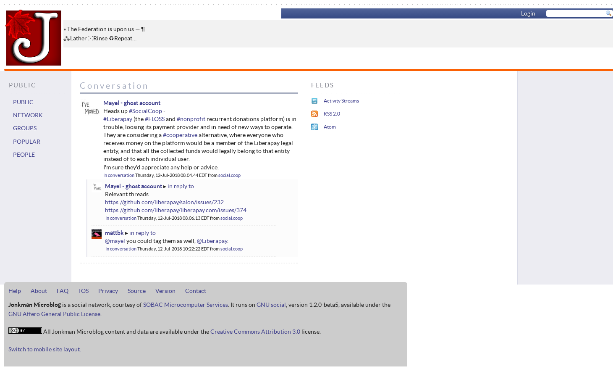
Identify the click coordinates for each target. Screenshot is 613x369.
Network (28, 115)
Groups (25, 128)
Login (528, 13)
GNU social (271, 304)
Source (137, 290)
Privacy (108, 290)
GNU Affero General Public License (54, 314)
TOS (83, 290)
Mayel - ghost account (131, 103)
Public (23, 102)
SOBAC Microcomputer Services (185, 304)
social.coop (229, 175)
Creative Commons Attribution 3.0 (255, 331)
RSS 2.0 (332, 113)
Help (14, 290)
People (24, 154)
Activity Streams (341, 100)
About (39, 290)
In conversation (118, 175)
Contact (195, 290)
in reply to (181, 186)
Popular (26, 141)
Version (165, 290)
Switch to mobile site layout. (44, 349)
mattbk (114, 232)
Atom (330, 126)
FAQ (62, 290)
